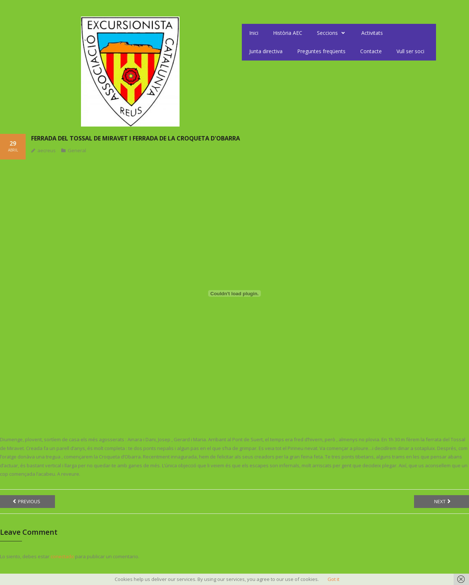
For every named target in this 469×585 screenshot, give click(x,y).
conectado (62, 556)
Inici (253, 32)
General (77, 150)
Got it (333, 579)
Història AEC (287, 32)
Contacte (371, 51)
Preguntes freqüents (321, 51)
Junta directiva (265, 51)
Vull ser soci (410, 51)
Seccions (332, 33)
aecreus (46, 150)
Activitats (372, 32)
